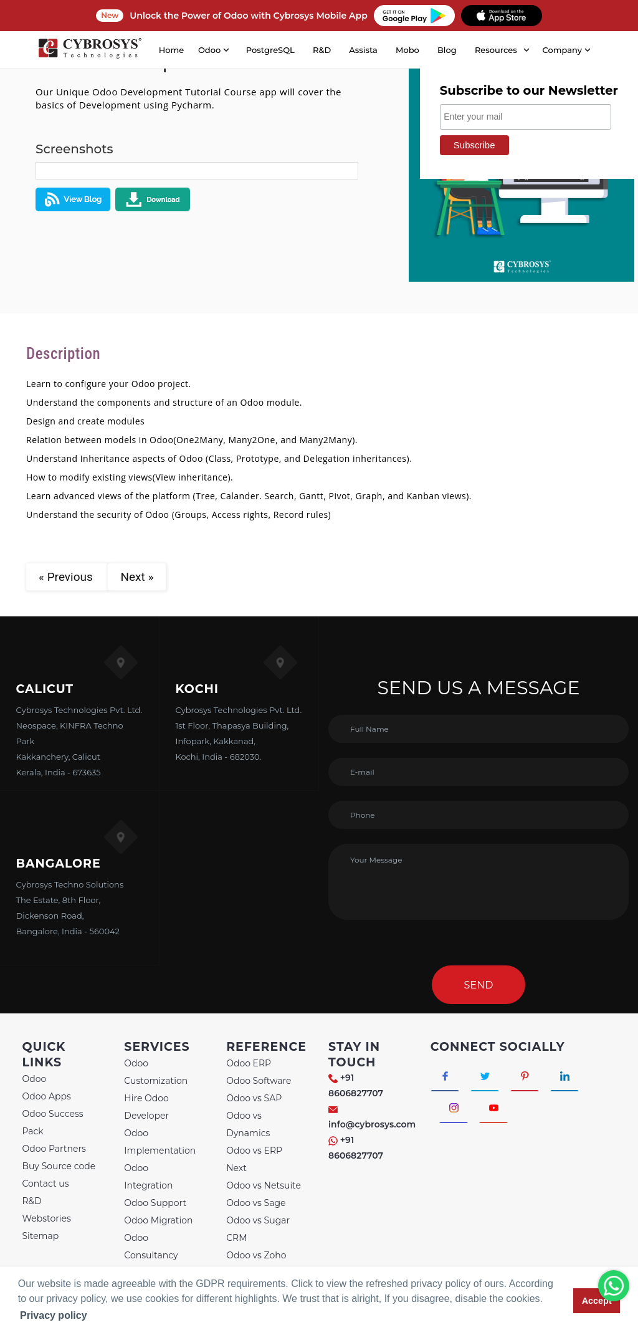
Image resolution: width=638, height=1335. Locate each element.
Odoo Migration (158, 1220)
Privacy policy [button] (53, 1315)
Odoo (34, 1078)
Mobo (407, 50)
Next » (136, 577)
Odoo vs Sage (255, 1202)
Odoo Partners (53, 1148)
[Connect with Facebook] (445, 1075)
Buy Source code (58, 1166)
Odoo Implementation (160, 1141)
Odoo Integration (148, 1176)
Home (171, 50)
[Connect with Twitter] (485, 1075)
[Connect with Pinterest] (525, 1075)
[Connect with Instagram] (454, 1107)
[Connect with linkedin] (566, 1075)
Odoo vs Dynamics (248, 1124)
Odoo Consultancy (151, 1246)
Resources (496, 50)
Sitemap (40, 1236)
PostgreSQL (270, 50)
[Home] (90, 50)
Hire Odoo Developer (146, 1107)
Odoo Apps (46, 1096)
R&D (322, 50)
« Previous (67, 577)
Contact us (45, 1183)
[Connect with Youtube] (494, 1107)
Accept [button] (597, 1301)
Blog (447, 50)
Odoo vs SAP (254, 1098)
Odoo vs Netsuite (263, 1185)
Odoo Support (155, 1202)
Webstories (46, 1218)
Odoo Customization (156, 1072)
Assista (363, 50)
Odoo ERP (248, 1063)
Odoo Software (258, 1080)
